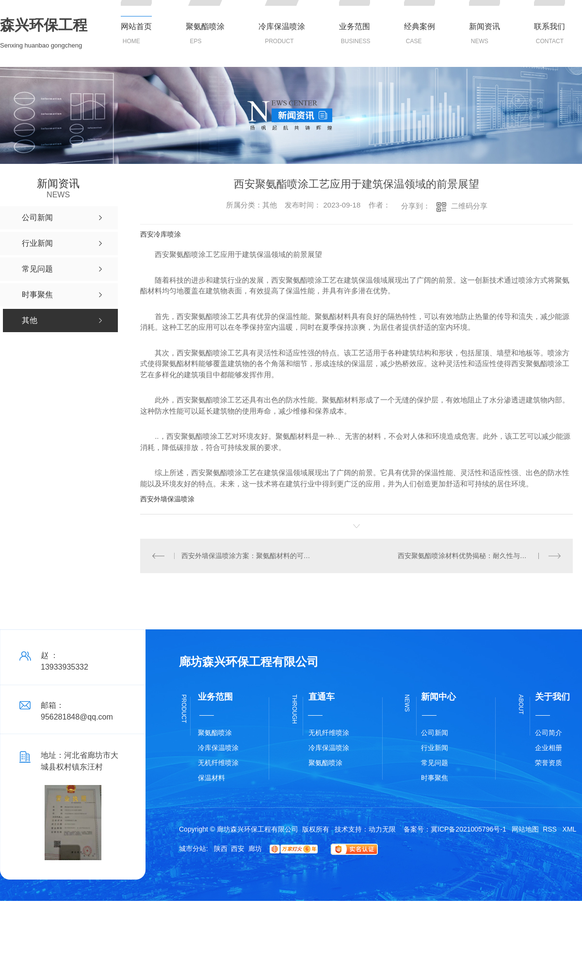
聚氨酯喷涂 (205, 26)
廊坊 (255, 848)
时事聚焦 (434, 778)
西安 (237, 848)
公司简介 (548, 733)
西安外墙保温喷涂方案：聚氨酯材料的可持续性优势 (248, 556)
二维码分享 (469, 206)
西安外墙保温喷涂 (167, 499)
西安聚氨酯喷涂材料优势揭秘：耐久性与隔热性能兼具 (479, 556)
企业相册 (548, 748)
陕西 (220, 848)
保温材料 (211, 778)
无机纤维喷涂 (218, 763)
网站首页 (136, 26)
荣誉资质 (548, 763)
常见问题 (434, 763)
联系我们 (549, 26)
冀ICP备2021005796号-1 (468, 829)
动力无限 (382, 829)
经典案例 (419, 26)
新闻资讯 (484, 26)
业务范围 (354, 26)
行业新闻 (434, 748)
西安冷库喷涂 (160, 234)
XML (570, 829)
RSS (551, 829)
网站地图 (525, 829)
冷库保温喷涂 (282, 26)
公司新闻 (434, 733)
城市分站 (192, 848)
